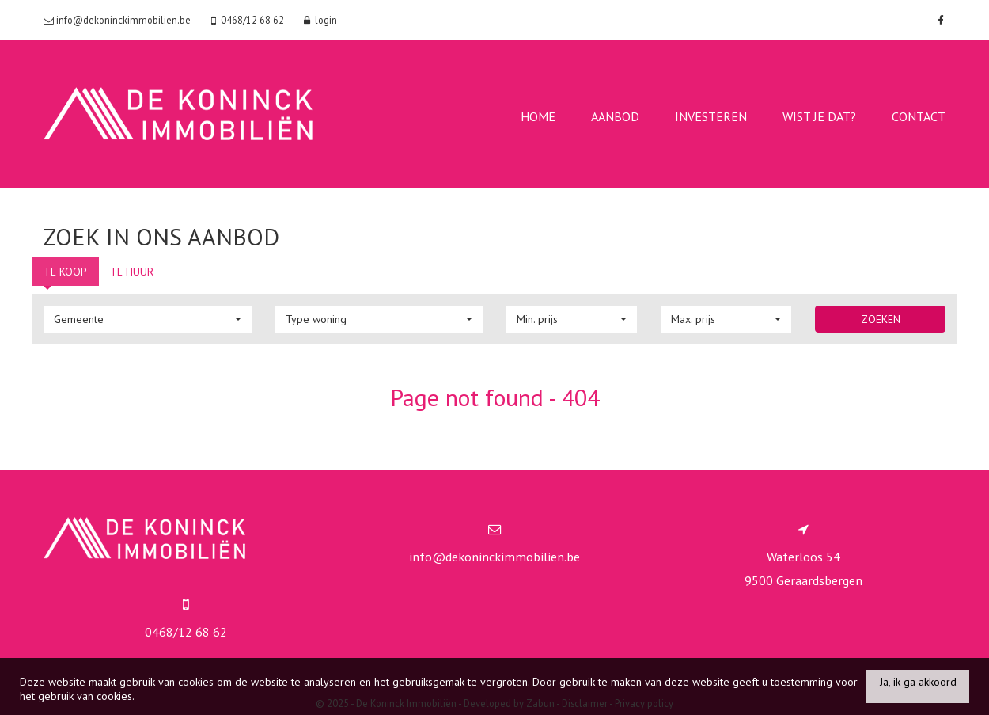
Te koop (65, 271)
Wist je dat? (819, 116)
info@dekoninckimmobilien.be (494, 557)
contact (918, 116)
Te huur (131, 271)
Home (538, 116)
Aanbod (615, 116)
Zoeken (880, 319)
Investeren (711, 116)
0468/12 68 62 (186, 632)
